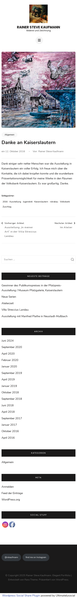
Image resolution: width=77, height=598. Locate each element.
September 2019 (12, 373)
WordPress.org (11, 499)
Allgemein (9, 134)
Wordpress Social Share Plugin (21, 595)
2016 (5, 202)
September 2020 (12, 347)
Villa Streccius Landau (15, 310)
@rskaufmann (11, 557)
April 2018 (8, 412)
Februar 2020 (10, 360)
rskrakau (54, 202)
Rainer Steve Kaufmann (38, 27)
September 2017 (12, 418)
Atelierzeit (8, 303)
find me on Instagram (36, 557)
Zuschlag (7, 207)
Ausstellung (15, 202)
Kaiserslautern (41, 202)
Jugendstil (28, 202)
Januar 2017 (9, 425)
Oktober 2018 (10, 392)
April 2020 (8, 353)
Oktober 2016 (10, 431)
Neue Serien (9, 297)
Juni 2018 (8, 405)
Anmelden (8, 487)
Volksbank (65, 202)
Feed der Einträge (12, 493)
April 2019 (8, 379)
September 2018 (12, 399)
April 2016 (8, 438)
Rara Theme (31, 579)
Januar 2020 (9, 366)
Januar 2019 (9, 386)
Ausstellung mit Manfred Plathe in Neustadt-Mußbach (35, 316)
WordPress (62, 579)
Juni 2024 (8, 340)
